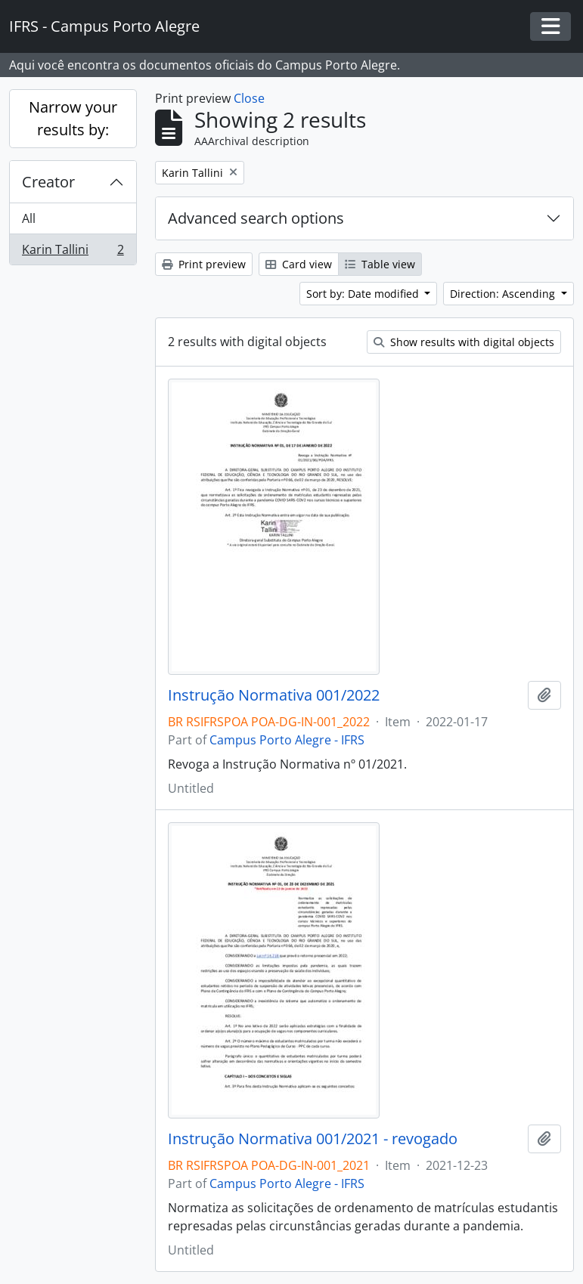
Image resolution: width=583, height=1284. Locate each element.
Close (249, 98)
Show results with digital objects (464, 342)
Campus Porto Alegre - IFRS (286, 740)
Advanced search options (256, 218)
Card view (298, 264)
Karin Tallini (72, 252)
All (29, 218)
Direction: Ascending (504, 293)
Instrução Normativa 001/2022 (274, 695)
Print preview (204, 264)
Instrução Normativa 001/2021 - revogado (312, 1139)
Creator (48, 182)
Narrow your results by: (73, 118)
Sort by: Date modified (364, 293)
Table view (380, 264)
